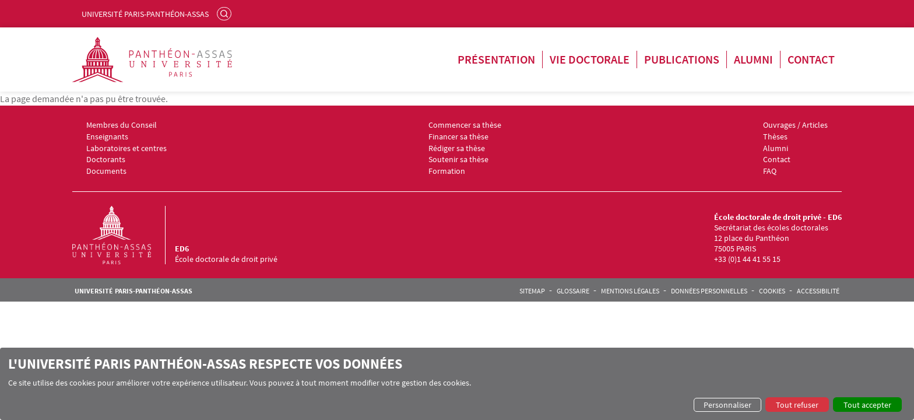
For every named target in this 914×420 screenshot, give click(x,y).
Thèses (775, 137)
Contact (811, 59)
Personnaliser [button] (727, 405)
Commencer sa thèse (464, 125)
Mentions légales (630, 291)
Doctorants (105, 159)
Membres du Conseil (121, 125)
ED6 (182, 248)
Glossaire (573, 291)
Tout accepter (867, 405)
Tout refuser (797, 405)
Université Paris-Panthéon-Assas (145, 14)
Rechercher (225, 13)
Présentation (496, 59)
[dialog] (457, 384)
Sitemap (532, 291)
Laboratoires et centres (126, 148)
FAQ (769, 171)
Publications (681, 59)
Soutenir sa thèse (458, 159)
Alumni (753, 59)
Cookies (772, 291)
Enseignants (107, 137)
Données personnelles (709, 291)
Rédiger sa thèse (456, 148)
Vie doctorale (590, 59)
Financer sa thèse (458, 137)
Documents (106, 171)
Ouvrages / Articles (795, 125)
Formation (446, 171)
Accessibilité (818, 291)
